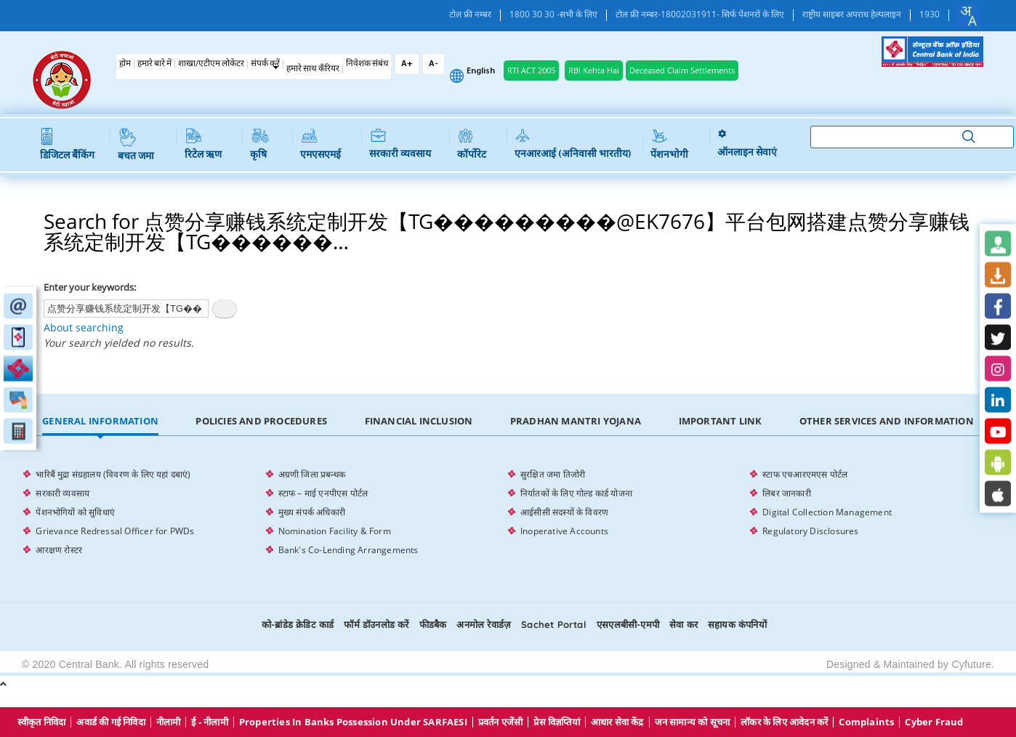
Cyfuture (971, 664)
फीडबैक (433, 624)
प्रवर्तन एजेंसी (500, 722)
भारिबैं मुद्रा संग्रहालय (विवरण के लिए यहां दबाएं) (113, 474)
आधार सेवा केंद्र (617, 722)
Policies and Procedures (261, 420)
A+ (407, 64)
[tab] (100, 421)
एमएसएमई (320, 145)
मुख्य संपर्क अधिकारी (311, 512)
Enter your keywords (89, 287)
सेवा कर (683, 624)
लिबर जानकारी (786, 493)
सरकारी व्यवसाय (400, 144)
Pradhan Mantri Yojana (575, 420)
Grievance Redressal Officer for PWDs (115, 531)
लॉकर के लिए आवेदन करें (784, 722)
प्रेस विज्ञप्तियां (556, 722)
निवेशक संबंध (367, 64)
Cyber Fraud (934, 722)
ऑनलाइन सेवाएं (747, 144)
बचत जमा (136, 145)
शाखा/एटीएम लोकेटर (211, 64)
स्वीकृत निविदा (41, 722)
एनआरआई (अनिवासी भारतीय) (573, 144)
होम (125, 64)
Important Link (720, 420)
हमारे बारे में (154, 64)
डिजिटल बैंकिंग (67, 144)
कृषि (259, 145)
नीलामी (168, 722)
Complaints (866, 722)
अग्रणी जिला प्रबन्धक (311, 474)
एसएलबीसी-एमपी (628, 624)
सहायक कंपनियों (737, 624)
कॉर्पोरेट (471, 145)
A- (433, 64)
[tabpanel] (507, 512)
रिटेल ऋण (203, 145)
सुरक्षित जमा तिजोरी (552, 474)
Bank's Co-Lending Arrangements (348, 550)
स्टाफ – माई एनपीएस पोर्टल (323, 493)
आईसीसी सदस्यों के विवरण (564, 512)
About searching (84, 327)
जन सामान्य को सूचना (692, 722)
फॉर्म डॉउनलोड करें (376, 624)
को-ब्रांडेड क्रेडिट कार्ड (298, 624)
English (481, 71)
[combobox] (968, 16)
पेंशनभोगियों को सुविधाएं (75, 512)
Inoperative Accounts (564, 531)
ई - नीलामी (209, 722)
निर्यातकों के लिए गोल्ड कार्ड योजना (576, 493)
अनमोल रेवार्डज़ (483, 624)
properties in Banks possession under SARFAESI (353, 722)
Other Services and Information (886, 420)
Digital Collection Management (827, 512)
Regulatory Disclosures (810, 531)
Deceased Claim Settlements (682, 70)
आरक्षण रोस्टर (59, 550)
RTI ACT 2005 (531, 70)
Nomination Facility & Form (334, 531)
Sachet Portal (553, 624)
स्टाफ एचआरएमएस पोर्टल (804, 474)
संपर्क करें (265, 64)
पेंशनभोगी (669, 145)
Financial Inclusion (419, 420)
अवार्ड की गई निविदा (110, 722)
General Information (100, 420)
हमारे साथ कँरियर (312, 69)
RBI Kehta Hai (593, 70)
